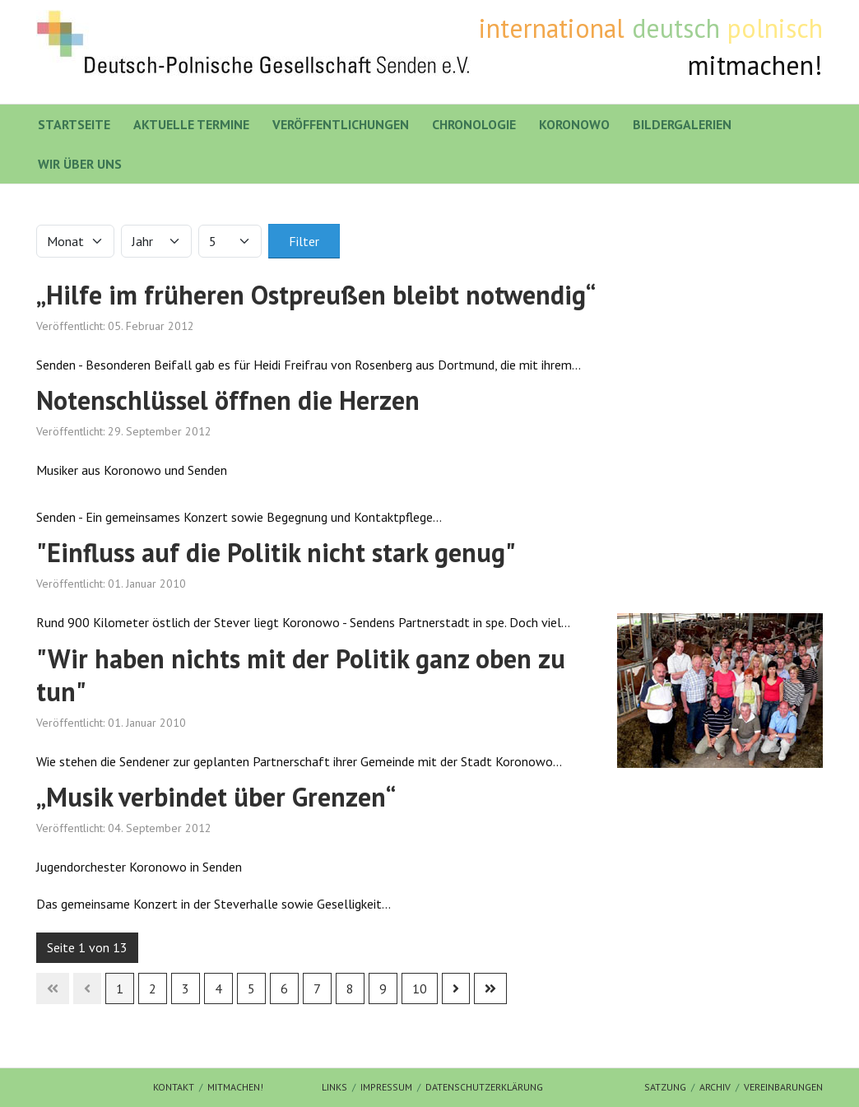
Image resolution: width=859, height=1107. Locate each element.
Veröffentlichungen (340, 124)
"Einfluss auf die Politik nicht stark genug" (276, 552)
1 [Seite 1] (119, 988)
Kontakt (173, 1087)
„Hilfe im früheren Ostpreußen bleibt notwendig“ (316, 294)
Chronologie (474, 124)
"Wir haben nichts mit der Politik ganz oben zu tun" (300, 675)
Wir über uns (80, 164)
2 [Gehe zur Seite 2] (152, 988)
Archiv (715, 1087)
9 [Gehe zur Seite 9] (383, 988)
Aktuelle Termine (191, 124)
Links (334, 1087)
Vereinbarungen (783, 1087)
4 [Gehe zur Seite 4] (218, 988)
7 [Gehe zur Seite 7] (317, 988)
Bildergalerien (682, 124)
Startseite (74, 124)
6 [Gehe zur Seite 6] (284, 988)
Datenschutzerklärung (484, 1087)
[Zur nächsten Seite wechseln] (456, 988)
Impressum (386, 1087)
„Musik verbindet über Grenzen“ (216, 796)
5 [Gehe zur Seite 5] (251, 988)
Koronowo (574, 124)
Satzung (665, 1087)
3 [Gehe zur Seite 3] (185, 988)
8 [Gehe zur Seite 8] (350, 988)
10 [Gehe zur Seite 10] (419, 988)
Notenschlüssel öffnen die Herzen (228, 400)
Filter (304, 241)
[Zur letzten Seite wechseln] (490, 988)
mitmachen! (235, 1087)
